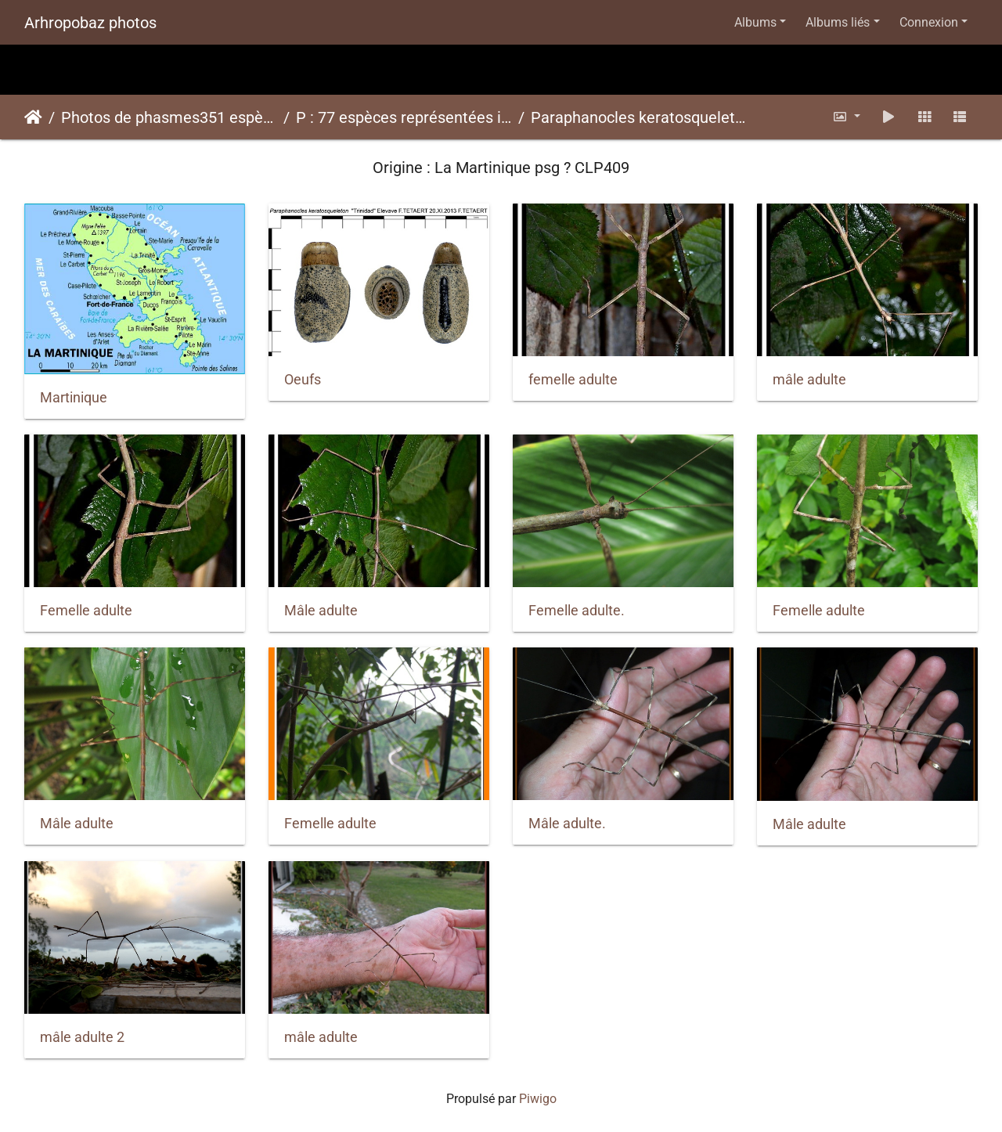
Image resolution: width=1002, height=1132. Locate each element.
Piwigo (538, 1098)
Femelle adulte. (576, 610)
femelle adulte (573, 380)
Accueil (33, 117)
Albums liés (838, 22)
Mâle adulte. (567, 823)
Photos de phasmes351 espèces (169, 117)
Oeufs (302, 380)
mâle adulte (809, 380)
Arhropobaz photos (90, 22)
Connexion (928, 22)
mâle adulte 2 (82, 1037)
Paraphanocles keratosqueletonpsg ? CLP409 (639, 117)
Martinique (73, 398)
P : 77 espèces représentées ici (404, 117)
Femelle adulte (86, 610)
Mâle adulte (321, 610)
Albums (755, 22)
